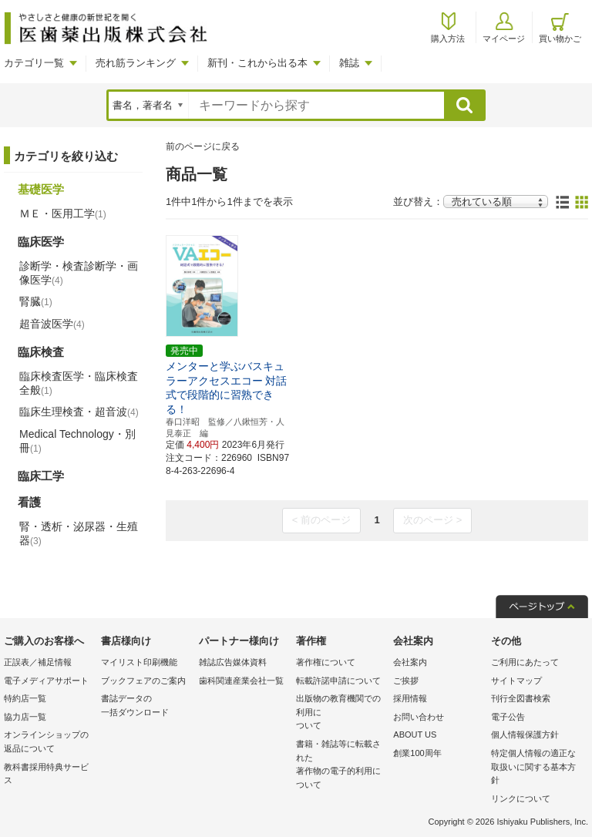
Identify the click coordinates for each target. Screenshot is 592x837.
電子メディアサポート (46, 680)
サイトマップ (516, 680)
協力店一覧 (25, 716)
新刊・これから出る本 (257, 63)
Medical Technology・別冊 (77, 441)
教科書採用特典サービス (46, 773)
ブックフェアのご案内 (143, 680)
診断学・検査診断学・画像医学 (78, 273)
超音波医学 (52, 324)
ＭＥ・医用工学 (62, 213)
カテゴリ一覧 (34, 63)
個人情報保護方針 (525, 734)
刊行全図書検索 (520, 698)
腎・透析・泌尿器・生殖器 (78, 533)
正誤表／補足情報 (38, 662)
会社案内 (410, 662)
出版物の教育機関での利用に (340, 713)
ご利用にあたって (525, 662)
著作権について (325, 662)
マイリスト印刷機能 (139, 662)
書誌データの (145, 706)
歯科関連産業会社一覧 (241, 680)
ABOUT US (414, 734)
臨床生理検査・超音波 (79, 411)
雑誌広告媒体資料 (233, 662)
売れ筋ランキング (136, 63)
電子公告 (508, 716)
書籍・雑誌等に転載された (340, 765)
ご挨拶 (406, 680)
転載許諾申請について (338, 680)
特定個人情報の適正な (535, 768)
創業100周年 (417, 753)
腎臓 (35, 301)
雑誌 (349, 63)
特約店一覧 (25, 698)
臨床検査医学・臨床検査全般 (78, 383)
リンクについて (520, 798)
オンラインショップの (48, 742)
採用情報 (410, 698)
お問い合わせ (418, 716)
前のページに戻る (203, 146)
